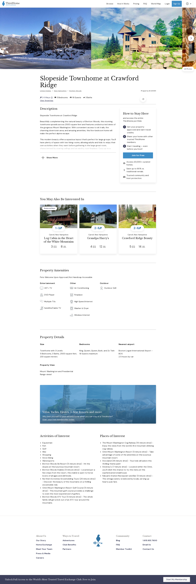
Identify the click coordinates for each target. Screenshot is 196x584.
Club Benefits (69, 544)
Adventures (68, 540)
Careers (40, 557)
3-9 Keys (46, 97)
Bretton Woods (75, 91)
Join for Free (138, 155)
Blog (118, 540)
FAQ (118, 544)
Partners (67, 549)
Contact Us (148, 549)
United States (45, 91)
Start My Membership (176, 579)
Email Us (147, 544)
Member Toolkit (124, 549)
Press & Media (43, 553)
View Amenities (47, 100)
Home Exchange (44, 544)
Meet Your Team (44, 549)
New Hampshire (60, 91)
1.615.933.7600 (150, 540)
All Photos (188, 69)
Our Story (41, 540)
